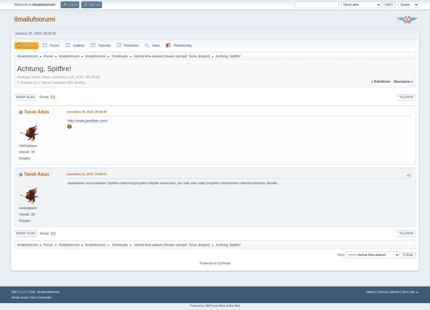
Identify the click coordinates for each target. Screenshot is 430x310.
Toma (192, 56)
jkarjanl (203, 56)
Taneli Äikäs (36, 112)
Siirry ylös (25, 233)
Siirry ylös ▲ (410, 292)
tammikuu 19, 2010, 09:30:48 (87, 111)
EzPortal (224, 263)
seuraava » (403, 81)
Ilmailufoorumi (34, 19)
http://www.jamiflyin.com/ (87, 121)
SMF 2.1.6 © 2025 (23, 292)
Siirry (340, 255)
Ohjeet (370, 292)
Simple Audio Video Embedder (31, 297)
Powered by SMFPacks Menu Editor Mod (215, 305)
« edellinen (380, 81)
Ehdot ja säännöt (388, 292)
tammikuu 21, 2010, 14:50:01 (87, 174)
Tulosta (406, 97)
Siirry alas (25, 97)
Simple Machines (48, 292)
